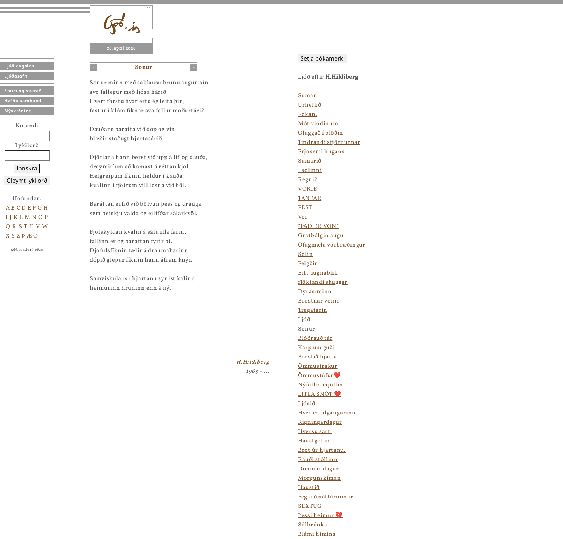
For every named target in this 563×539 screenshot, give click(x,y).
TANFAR (309, 198)
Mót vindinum (318, 124)
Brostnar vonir (319, 301)
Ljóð (304, 320)
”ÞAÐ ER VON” (318, 226)
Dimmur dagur (318, 469)
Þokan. (307, 114)
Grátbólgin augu (321, 236)
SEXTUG (310, 506)
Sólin (305, 254)
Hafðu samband (23, 101)
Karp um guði (316, 348)
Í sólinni (310, 170)
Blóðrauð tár (315, 338)
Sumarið (309, 161)
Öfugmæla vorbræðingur (332, 245)
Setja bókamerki (323, 58)
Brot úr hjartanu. (322, 450)
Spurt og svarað (23, 91)
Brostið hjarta (317, 357)
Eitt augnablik (318, 273)
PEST (305, 208)
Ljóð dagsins (19, 66)
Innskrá (27, 168)
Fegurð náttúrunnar (325, 497)
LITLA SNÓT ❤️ (319, 394)
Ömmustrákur (318, 366)
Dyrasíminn (315, 292)
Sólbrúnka (312, 525)
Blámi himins (316, 534)
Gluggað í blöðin (320, 133)
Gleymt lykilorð (26, 180)
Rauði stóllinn (318, 460)
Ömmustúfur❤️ (319, 376)
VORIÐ (308, 189)
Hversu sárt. (315, 432)
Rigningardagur (320, 422)
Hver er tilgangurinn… (329, 413)
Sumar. (307, 96)
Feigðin (308, 264)
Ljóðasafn (15, 76)
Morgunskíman (319, 478)
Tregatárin (312, 310)
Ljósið (306, 404)
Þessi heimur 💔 (320, 516)
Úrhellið (309, 105)
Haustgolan (314, 441)
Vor (303, 217)
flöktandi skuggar (323, 282)
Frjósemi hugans (321, 152)
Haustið (309, 488)
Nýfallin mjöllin (320, 385)
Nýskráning (18, 111)
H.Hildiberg (252, 362)
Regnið (307, 180)
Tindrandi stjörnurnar (329, 142)
